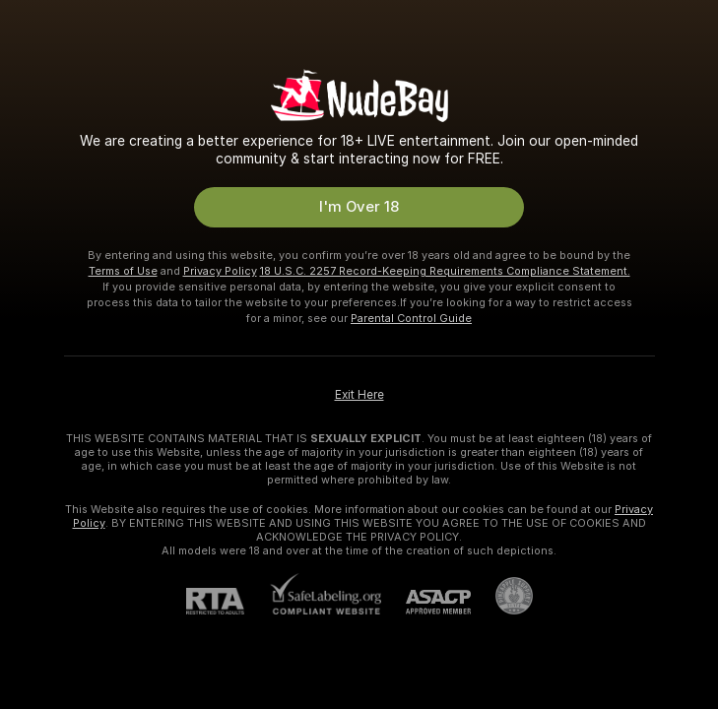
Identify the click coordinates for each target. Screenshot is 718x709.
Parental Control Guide (411, 318)
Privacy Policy (220, 271)
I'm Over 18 (359, 207)
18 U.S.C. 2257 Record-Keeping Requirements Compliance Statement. (445, 271)
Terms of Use (123, 271)
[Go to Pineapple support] (502, 595)
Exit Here (359, 395)
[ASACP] (426, 602)
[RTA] (227, 601)
